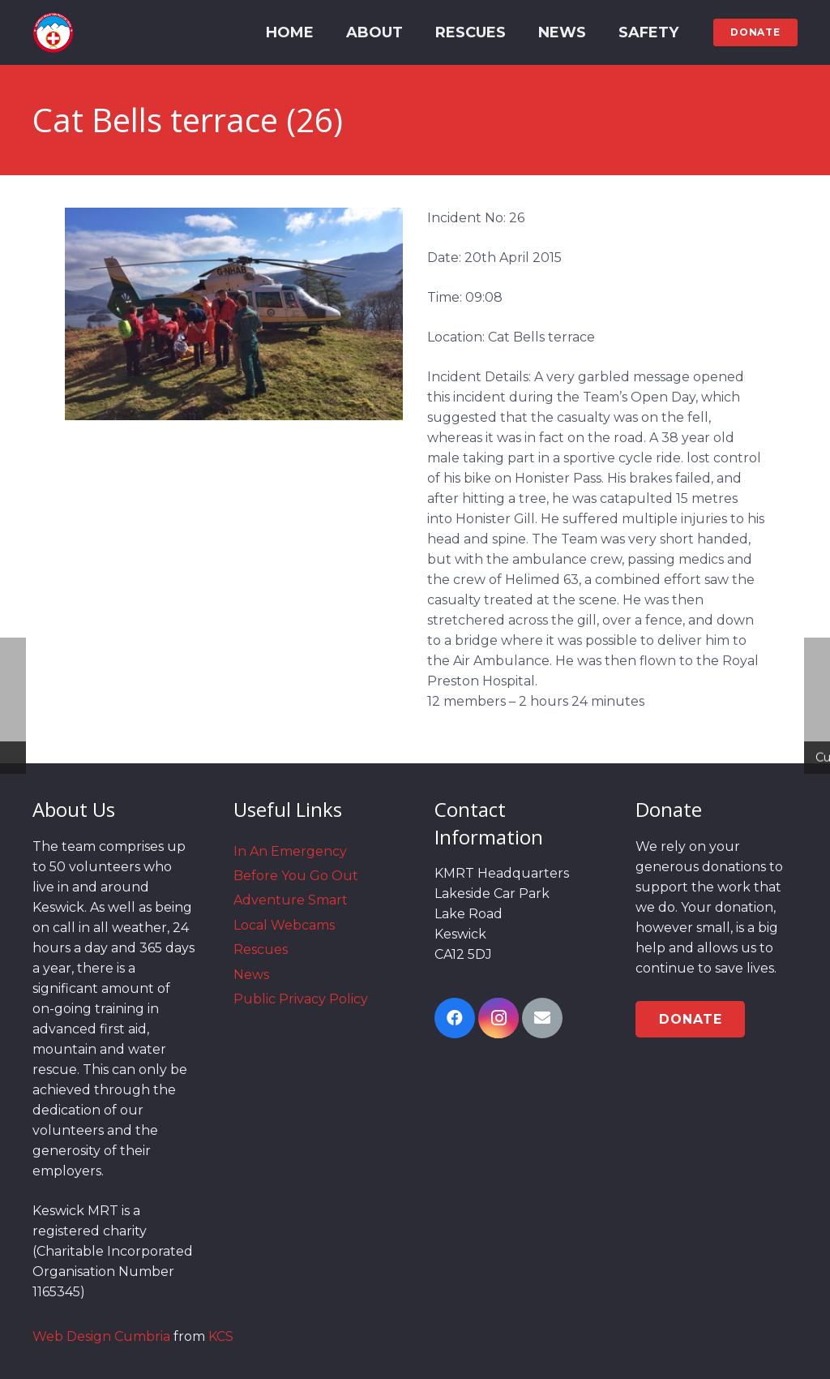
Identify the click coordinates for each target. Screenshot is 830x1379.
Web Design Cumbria (101, 1336)
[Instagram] (498, 1018)
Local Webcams (284, 925)
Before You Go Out (295, 875)
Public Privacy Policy (300, 999)
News (251, 974)
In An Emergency (290, 851)
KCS (220, 1336)
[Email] (542, 1018)
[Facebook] (454, 1018)
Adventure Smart (290, 900)
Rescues (260, 949)
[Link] (53, 32)
